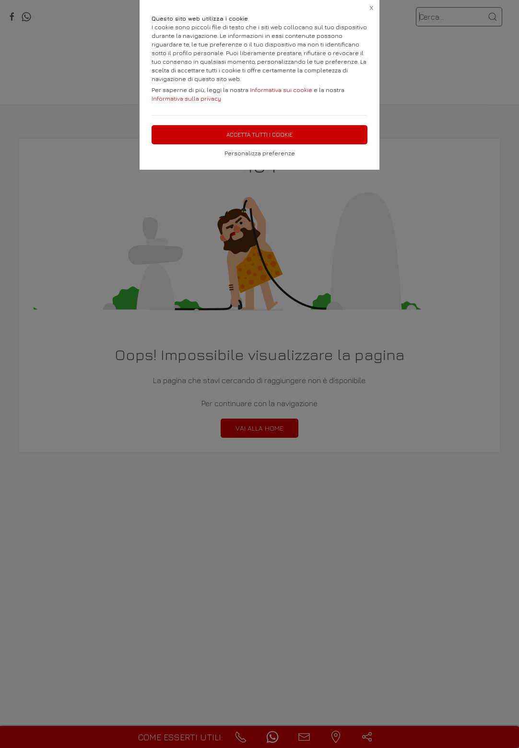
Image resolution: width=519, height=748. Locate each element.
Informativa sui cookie (281, 90)
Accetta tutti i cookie (259, 134)
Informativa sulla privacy (186, 98)
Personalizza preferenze (259, 153)
